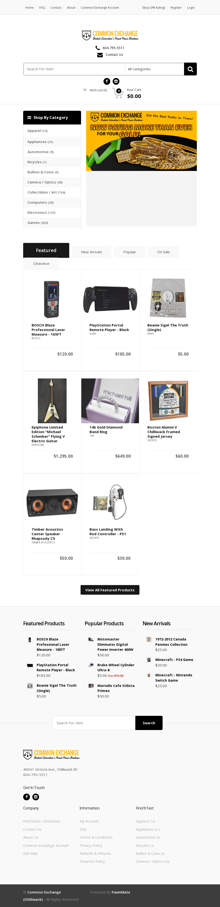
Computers (41, 202)
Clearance (41, 265)
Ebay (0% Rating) (154, 7)
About (71, 7)
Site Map (30, 853)
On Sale (163, 254)
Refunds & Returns (95, 853)
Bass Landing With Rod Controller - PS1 (107, 533)
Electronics (41, 212)
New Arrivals (91, 254)
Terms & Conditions (96, 837)
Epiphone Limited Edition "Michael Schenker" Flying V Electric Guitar (48, 436)
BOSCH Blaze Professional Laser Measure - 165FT (48, 332)
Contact (56, 7)
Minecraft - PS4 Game (174, 659)
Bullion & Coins (43, 172)
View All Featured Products (110, 592)
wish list (95, 90)
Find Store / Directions (41, 821)
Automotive (41, 151)
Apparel (38, 130)
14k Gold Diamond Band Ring (106, 431)
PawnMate (121, 892)
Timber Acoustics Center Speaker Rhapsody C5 (47, 536)
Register (176, 7)
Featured (46, 252)
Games (38, 222)
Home (29, 7)
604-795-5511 (113, 48)
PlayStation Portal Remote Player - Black (109, 329)
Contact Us (114, 54)
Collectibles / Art (46, 192)
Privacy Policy (91, 845)
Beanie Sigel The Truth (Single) (167, 329)
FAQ (42, 7)
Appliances (40, 141)
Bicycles (37, 161)
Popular (129, 254)
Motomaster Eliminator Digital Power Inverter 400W (115, 644)
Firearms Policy (92, 861)
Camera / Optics (45, 182)
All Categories (139, 68)
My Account (89, 821)
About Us (31, 837)
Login (191, 7)
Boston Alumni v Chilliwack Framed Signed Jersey (163, 434)
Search (149, 722)
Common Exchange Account (100, 7)
